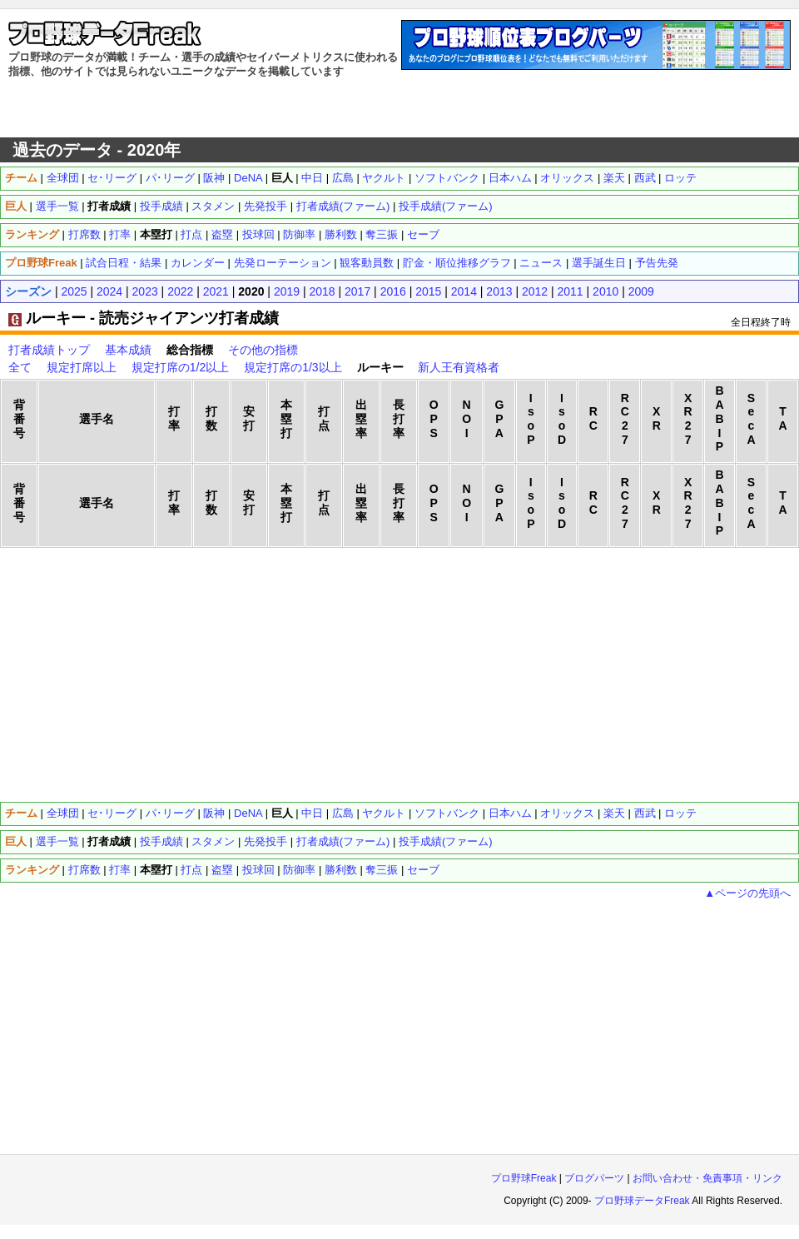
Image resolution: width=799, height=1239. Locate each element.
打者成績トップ (49, 349)
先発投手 (265, 206)
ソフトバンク (446, 178)
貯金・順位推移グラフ (457, 262)
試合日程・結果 (123, 262)
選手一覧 (57, 206)
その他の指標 (263, 349)
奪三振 (381, 234)
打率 (120, 234)
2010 (605, 291)
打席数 (84, 234)
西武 (645, 178)
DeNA (248, 178)
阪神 (214, 178)
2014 (464, 291)
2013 (499, 291)
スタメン (213, 206)
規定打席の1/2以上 (180, 367)
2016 (393, 291)
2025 (74, 291)
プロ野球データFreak (642, 1201)
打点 (191, 234)
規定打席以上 (82, 367)
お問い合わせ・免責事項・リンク (707, 1178)
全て (20, 367)
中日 (312, 178)
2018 (322, 291)
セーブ (423, 234)
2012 (535, 291)
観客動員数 (367, 262)
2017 (357, 291)
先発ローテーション (282, 262)
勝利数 (341, 234)
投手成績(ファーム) (446, 206)
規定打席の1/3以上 (292, 367)
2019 (287, 291)
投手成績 (161, 206)
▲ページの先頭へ (747, 893)
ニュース (541, 262)
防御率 (299, 234)
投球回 (258, 234)
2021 (216, 291)
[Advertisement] (400, 108)
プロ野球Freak (524, 1178)
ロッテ (680, 178)
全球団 (63, 178)
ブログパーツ (594, 1178)
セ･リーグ (111, 178)
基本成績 (128, 349)
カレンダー (198, 262)
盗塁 (222, 234)
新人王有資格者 (458, 367)
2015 (428, 291)
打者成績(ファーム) (343, 206)
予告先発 (656, 262)
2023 (145, 291)
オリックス (567, 178)
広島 (343, 178)
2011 (570, 291)
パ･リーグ (170, 178)
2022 (180, 291)
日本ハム (510, 178)
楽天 (614, 178)
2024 (109, 291)
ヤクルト (383, 178)
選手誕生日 (599, 262)
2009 (641, 291)
